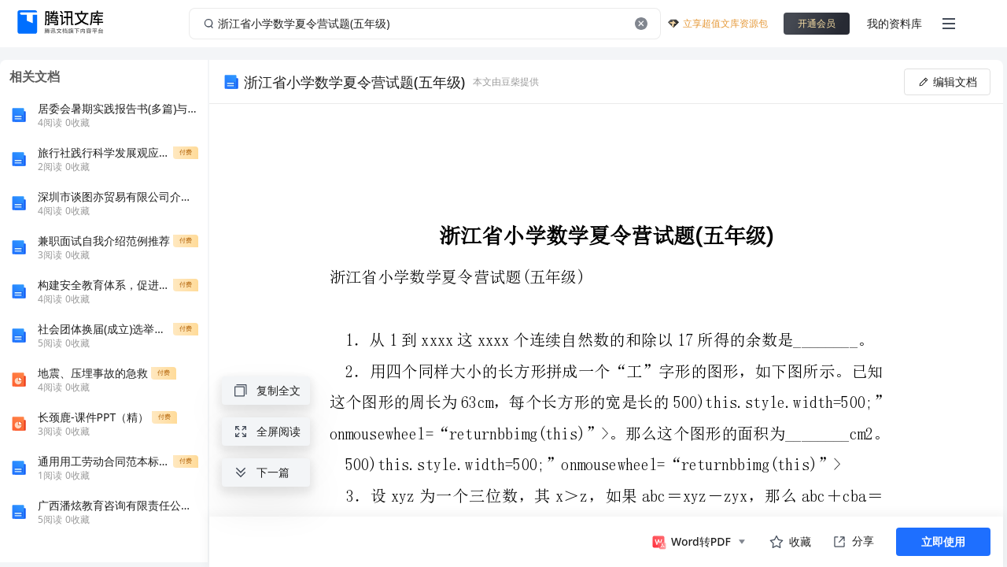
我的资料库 (894, 23)
